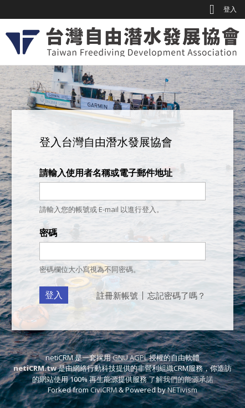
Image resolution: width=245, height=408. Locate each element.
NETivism (182, 390)
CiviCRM (103, 390)
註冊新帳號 (117, 295)
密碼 (48, 232)
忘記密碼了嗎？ (176, 295)
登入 (230, 9)
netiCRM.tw (35, 368)
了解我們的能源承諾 (181, 379)
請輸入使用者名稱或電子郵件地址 (105, 173)
